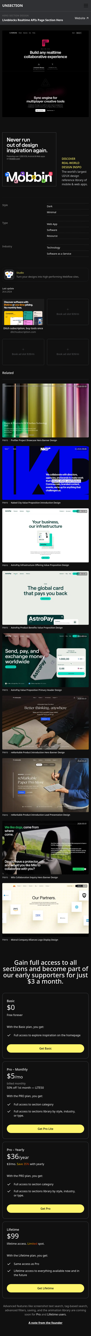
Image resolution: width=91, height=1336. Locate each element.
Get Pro (45, 1209)
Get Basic (45, 1048)
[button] (85, 5)
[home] (12, 5)
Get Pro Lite (45, 1129)
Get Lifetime (45, 1288)
